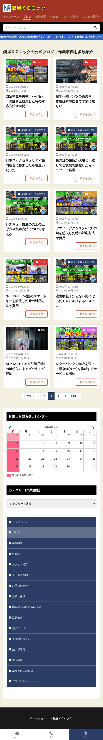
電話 (51, 734)
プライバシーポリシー (25, 681)
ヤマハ (92, 194)
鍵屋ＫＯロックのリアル (33, 130)
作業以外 (90, 330)
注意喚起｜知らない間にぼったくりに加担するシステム (75, 301)
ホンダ (42, 262)
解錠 (43, 330)
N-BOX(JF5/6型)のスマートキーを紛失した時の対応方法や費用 (26, 301)
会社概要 (40, 16)
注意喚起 (17, 617)
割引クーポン (20, 628)
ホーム (17, 734)
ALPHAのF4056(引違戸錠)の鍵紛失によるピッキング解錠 (25, 368)
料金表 (54, 16)
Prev (29, 396)
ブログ (27, 16)
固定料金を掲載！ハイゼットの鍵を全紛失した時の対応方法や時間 (25, 101)
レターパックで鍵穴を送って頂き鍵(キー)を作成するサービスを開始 (76, 368)
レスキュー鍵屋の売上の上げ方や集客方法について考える (25, 229)
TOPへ (86, 734)
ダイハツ (41, 62)
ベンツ (92, 62)
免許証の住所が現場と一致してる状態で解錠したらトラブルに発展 (75, 165)
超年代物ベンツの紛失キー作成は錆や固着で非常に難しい (75, 101)
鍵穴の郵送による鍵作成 (26, 606)
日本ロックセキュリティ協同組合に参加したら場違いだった (25, 165)
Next (73, 396)
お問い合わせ (20, 585)
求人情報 (17, 660)
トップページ (11, 16)
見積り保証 (18, 596)
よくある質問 (90, 16)
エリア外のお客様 (22, 670)
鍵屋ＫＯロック (62, 718)
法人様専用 (18, 649)
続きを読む (36, 114)
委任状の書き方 (21, 638)
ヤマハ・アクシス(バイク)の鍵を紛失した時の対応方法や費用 (76, 233)
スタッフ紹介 (70, 16)
